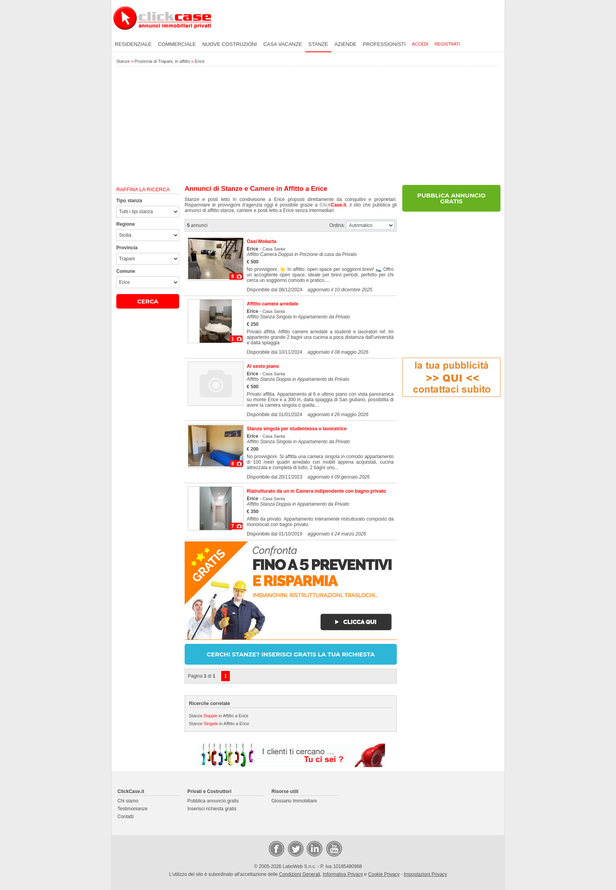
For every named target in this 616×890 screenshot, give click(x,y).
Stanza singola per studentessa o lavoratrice (296, 428)
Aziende (345, 44)
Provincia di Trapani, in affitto (162, 61)
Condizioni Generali (299, 874)
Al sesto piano (263, 366)
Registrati (447, 44)
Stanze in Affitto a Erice (218, 715)
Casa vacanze (282, 44)
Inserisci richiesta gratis (211, 808)
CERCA (147, 301)
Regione (125, 224)
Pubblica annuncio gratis (213, 801)
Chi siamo (127, 801)
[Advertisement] (308, 126)
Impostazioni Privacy (425, 874)
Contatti (125, 816)
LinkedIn (314, 848)
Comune (125, 271)
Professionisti (384, 44)
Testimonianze (132, 808)
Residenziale (133, 44)
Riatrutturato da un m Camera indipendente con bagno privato (316, 491)
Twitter (295, 848)
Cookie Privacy (384, 874)
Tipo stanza (129, 200)
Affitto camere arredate (272, 304)
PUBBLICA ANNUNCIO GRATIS (451, 198)
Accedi (420, 44)
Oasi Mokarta (261, 241)
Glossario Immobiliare (294, 801)
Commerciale (177, 44)
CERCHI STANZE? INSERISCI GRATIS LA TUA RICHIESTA (291, 654)
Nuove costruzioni (229, 44)
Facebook (276, 848)
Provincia (127, 247)
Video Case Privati (333, 848)
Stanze (318, 44)
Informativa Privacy (343, 874)
